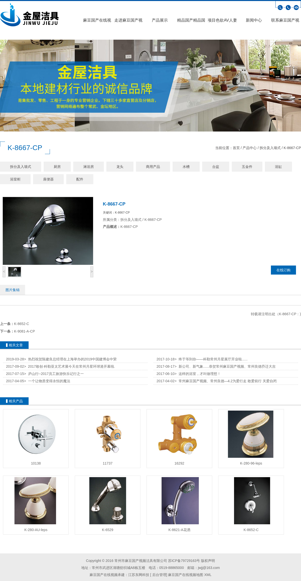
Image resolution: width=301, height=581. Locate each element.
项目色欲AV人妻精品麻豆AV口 (222, 22)
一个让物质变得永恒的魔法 (47, 381)
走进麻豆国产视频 (128, 22)
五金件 (247, 167)
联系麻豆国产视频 (285, 22)
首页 (236, 148)
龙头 (119, 167)
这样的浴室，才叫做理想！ (198, 374)
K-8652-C (21, 324)
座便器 (48, 179)
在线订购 (283, 270)
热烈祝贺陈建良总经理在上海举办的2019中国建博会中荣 (70, 359)
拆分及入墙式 (270, 148)
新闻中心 (254, 20)
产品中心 (250, 148)
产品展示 (160, 20)
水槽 (186, 167)
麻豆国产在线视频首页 (97, 22)
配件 (79, 179)
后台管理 (158, 575)
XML (207, 575)
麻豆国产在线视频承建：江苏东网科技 (119, 575)
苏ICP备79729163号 (184, 561)
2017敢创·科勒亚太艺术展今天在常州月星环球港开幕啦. (69, 366)
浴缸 (278, 167)
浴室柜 (15, 179)
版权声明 (208, 561)
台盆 (215, 167)
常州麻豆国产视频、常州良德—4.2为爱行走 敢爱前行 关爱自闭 (226, 381)
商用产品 (153, 167)
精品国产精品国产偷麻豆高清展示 (191, 22)
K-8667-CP (292, 148)
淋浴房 (88, 167)
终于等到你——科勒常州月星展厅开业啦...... (211, 359)
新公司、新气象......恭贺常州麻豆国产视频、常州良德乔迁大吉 (225, 366)
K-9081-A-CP (24, 331)
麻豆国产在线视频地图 (185, 575)
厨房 (57, 167)
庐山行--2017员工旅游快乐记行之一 (54, 374)
